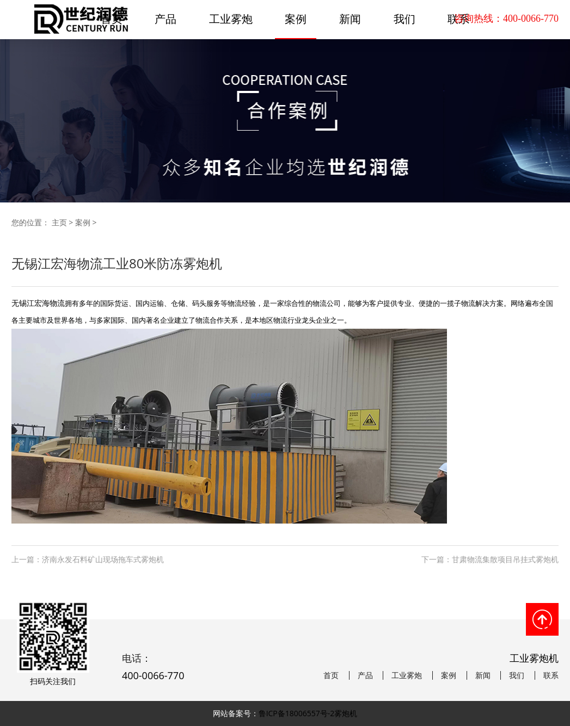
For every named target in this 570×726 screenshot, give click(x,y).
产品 (165, 18)
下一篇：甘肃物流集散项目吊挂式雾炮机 (490, 559)
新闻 (350, 18)
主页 (59, 222)
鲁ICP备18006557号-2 (297, 713)
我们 (404, 18)
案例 (296, 18)
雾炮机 (345, 713)
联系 (551, 675)
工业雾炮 (231, 18)
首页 (331, 675)
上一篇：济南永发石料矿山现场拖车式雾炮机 (87, 559)
